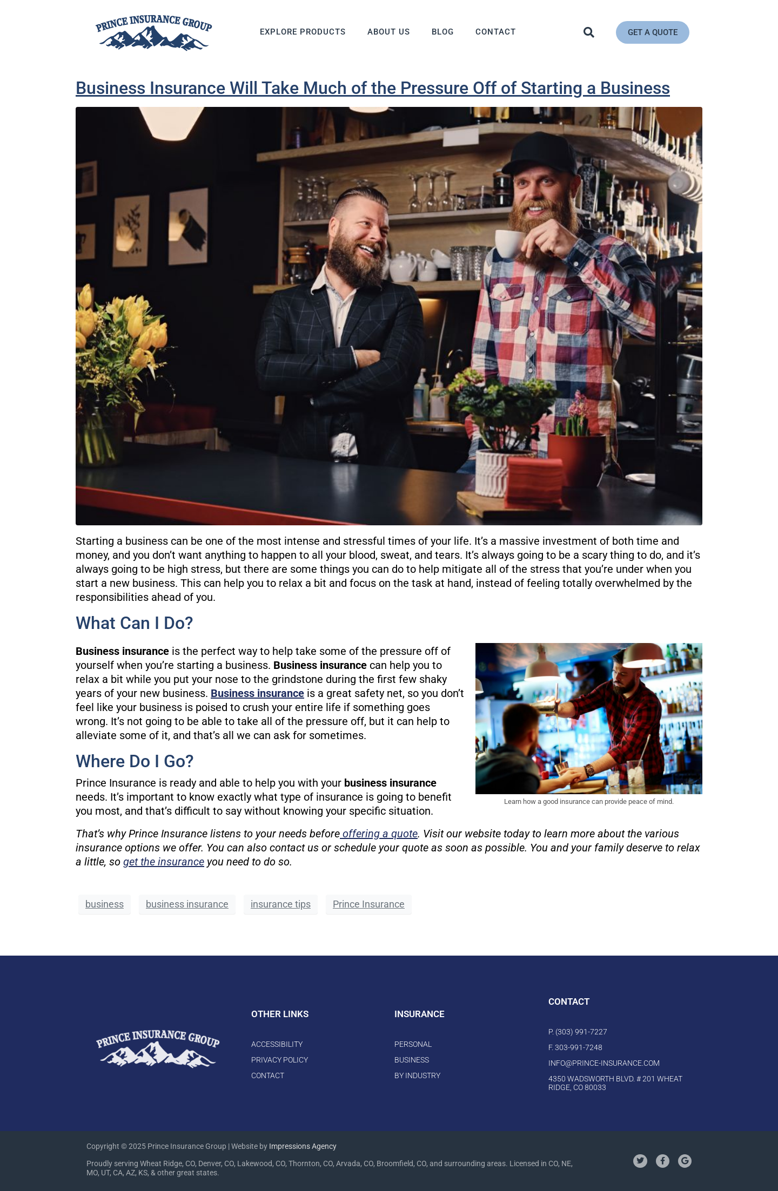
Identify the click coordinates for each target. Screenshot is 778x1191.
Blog (443, 32)
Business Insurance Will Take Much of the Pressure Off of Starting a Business (373, 88)
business (104, 904)
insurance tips (281, 904)
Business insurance (257, 693)
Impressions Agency (303, 1146)
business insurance (187, 904)
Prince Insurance (369, 904)
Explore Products (303, 32)
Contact (495, 32)
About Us (388, 32)
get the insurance (163, 861)
